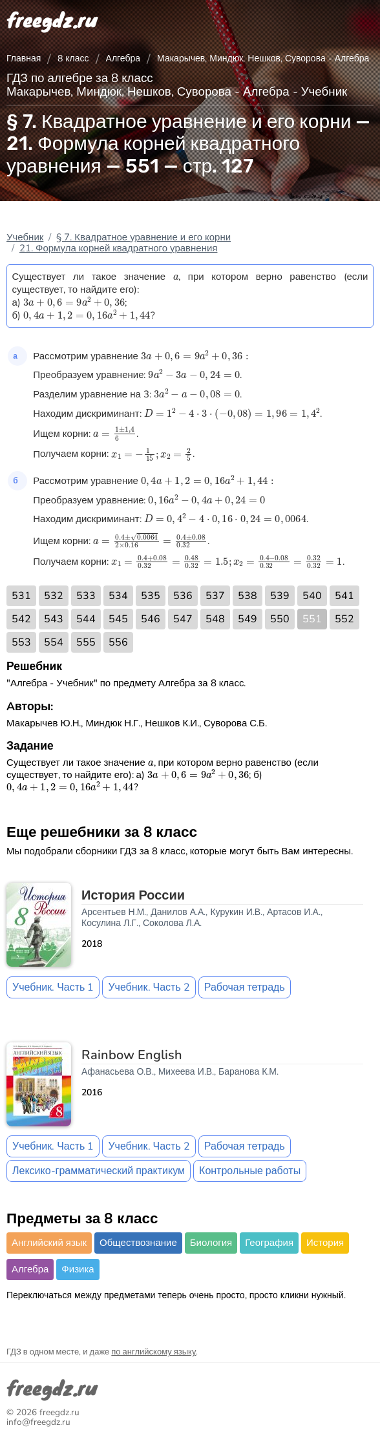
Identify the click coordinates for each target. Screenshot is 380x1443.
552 (344, 619)
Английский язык (49, 1242)
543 (53, 619)
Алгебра (123, 58)
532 (53, 596)
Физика (77, 1269)
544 (86, 619)
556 (118, 642)
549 (247, 619)
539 (280, 596)
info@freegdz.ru (38, 1422)
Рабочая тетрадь (244, 987)
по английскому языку (153, 1352)
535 (150, 596)
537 (215, 596)
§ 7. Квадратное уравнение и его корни (143, 237)
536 (183, 596)
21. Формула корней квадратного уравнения (118, 248)
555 (86, 642)
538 (247, 596)
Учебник (24, 237)
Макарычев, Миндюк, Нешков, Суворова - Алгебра (263, 58)
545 (118, 619)
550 (280, 619)
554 (53, 642)
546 (150, 619)
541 (344, 596)
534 (118, 596)
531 (21, 596)
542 (21, 619)
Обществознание (138, 1242)
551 (312, 619)
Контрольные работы (250, 1171)
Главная (23, 58)
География (269, 1242)
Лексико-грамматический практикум (98, 1171)
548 (215, 619)
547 (183, 619)
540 (312, 596)
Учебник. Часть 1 (53, 987)
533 (86, 596)
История (325, 1242)
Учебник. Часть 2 (148, 987)
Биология (211, 1242)
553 (21, 642)
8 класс (73, 58)
